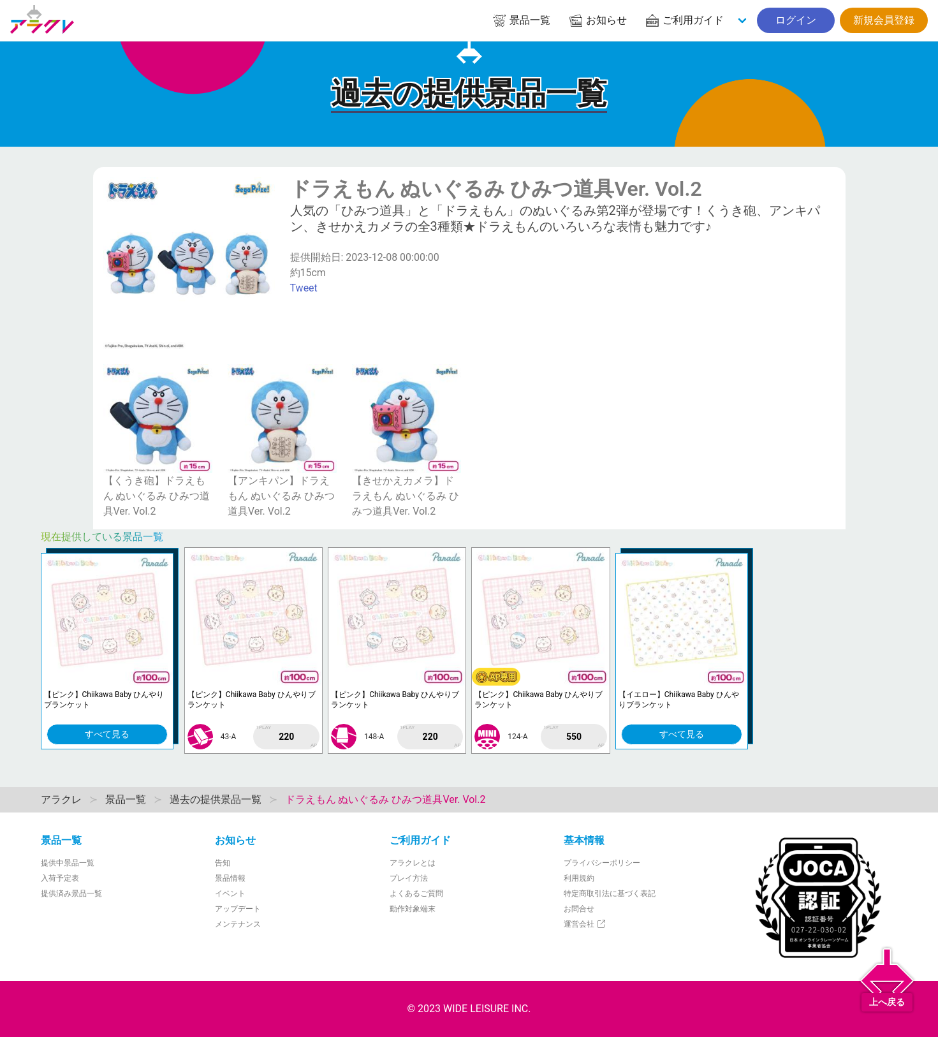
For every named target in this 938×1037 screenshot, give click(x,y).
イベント (230, 893)
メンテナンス (238, 924)
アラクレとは (413, 862)
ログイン (795, 20)
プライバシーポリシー (602, 862)
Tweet (304, 288)
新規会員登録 (883, 20)
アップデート (238, 908)
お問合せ (579, 908)
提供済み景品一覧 (71, 893)
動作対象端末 (413, 908)
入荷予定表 (60, 878)
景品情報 (230, 878)
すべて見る (107, 734)
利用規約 (579, 878)
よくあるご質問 (416, 893)
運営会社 (585, 924)
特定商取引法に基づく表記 (610, 893)
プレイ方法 (409, 878)
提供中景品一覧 (67, 862)
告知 (222, 862)
